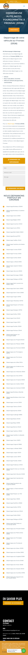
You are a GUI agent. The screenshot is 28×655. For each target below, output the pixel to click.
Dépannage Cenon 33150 (13, 215)
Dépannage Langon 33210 (13, 452)
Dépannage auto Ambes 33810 (15, 552)
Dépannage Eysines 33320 (13, 410)
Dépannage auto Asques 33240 (15, 568)
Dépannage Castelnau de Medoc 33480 (15, 245)
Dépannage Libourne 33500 (14, 271)
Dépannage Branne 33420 (13, 427)
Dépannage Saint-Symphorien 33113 (14, 478)
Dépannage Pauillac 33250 (13, 326)
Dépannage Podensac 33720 (14, 464)
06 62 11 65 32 (14, 28)
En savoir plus (5, 651)
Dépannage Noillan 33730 (13, 507)
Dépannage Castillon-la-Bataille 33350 (15, 435)
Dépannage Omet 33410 (13, 318)
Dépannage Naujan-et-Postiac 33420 (15, 305)
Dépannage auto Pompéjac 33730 (14, 538)
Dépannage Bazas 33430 (13, 418)
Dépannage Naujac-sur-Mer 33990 (14, 494)
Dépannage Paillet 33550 (13, 515)
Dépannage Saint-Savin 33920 (14, 288)
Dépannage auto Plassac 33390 (15, 343)
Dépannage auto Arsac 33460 (14, 564)
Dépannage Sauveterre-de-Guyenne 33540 (14, 484)
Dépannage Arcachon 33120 (14, 224)
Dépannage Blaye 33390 (13, 423)
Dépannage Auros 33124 (13, 228)
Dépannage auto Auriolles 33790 (15, 572)
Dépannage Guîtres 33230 (13, 257)
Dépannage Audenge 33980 (14, 414)
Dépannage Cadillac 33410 (13, 240)
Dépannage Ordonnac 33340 (14, 511)
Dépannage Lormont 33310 (14, 402)
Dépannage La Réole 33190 (14, 261)
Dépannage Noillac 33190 (13, 314)
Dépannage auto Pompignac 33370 (14, 352)
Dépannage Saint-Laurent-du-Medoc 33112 (14, 284)
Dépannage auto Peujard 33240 (15, 339)
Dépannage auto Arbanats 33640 (15, 371)
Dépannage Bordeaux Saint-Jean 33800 (15, 398)
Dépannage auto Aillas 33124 (14, 362)
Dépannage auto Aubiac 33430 (15, 384)
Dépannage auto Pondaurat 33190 (14, 543)
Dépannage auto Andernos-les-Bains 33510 (15, 367)
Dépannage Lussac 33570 (13, 456)
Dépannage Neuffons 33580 (14, 503)
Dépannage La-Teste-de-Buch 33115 (14, 489)
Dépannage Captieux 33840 (14, 431)
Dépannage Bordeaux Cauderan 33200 (15, 211)
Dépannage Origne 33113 (13, 322)
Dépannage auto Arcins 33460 (15, 560)
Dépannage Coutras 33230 (13, 249)
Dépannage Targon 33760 (13, 296)
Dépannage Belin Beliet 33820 (14, 232)
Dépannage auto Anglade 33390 (15, 556)
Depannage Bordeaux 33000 (14, 206)
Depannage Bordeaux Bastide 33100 (14, 392)
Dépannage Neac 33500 (13, 499)
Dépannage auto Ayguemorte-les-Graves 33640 (15, 577)
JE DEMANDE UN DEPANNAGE (14, 160)
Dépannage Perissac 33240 (14, 330)
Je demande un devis (15, 188)
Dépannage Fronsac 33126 (13, 253)
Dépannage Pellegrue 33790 (14, 279)
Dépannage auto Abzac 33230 (14, 548)
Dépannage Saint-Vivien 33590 (15, 292)
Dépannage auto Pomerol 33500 (15, 348)
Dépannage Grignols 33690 (14, 444)
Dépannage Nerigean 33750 (14, 310)
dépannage (11, 123)
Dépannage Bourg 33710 (13, 236)
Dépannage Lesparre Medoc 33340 (14, 266)
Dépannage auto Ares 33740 (14, 375)
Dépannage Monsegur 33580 (14, 275)
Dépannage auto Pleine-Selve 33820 (14, 533)
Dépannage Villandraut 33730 (14, 300)
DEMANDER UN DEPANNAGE (13, 603)
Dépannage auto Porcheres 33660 (14, 357)
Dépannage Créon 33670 (13, 440)
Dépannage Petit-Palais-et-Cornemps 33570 (14, 524)
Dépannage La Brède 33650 (14, 448)
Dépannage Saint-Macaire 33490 (15, 474)
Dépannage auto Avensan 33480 (15, 388)
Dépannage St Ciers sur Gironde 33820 (15, 469)
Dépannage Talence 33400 (14, 406)
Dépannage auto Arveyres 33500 (15, 379)
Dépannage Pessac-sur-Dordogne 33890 (13, 335)
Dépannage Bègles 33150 (13, 220)
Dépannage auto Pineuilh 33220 (15, 528)
